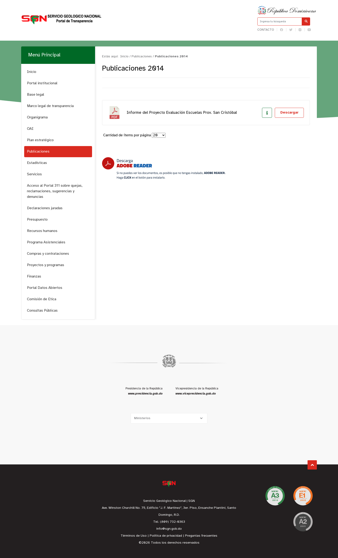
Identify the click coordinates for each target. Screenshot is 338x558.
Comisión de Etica (41, 299)
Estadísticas (37, 163)
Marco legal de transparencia (50, 106)
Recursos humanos (42, 231)
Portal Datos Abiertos (44, 288)
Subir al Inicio (312, 465)
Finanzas (34, 276)
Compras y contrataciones (48, 254)
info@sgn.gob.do (169, 529)
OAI (30, 129)
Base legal (35, 95)
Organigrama (37, 117)
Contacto (265, 29)
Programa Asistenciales (46, 242)
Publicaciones (38, 151)
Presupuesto (37, 220)
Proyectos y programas (45, 265)
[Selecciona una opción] (169, 418)
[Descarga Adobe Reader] (163, 168)
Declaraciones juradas (45, 208)
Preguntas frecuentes (201, 536)
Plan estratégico (40, 140)
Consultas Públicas (42, 311)
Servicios (34, 174)
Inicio (31, 72)
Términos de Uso (134, 536)
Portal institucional (42, 83)
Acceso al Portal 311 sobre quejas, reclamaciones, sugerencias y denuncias (55, 191)
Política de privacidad (166, 536)
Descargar (289, 112)
